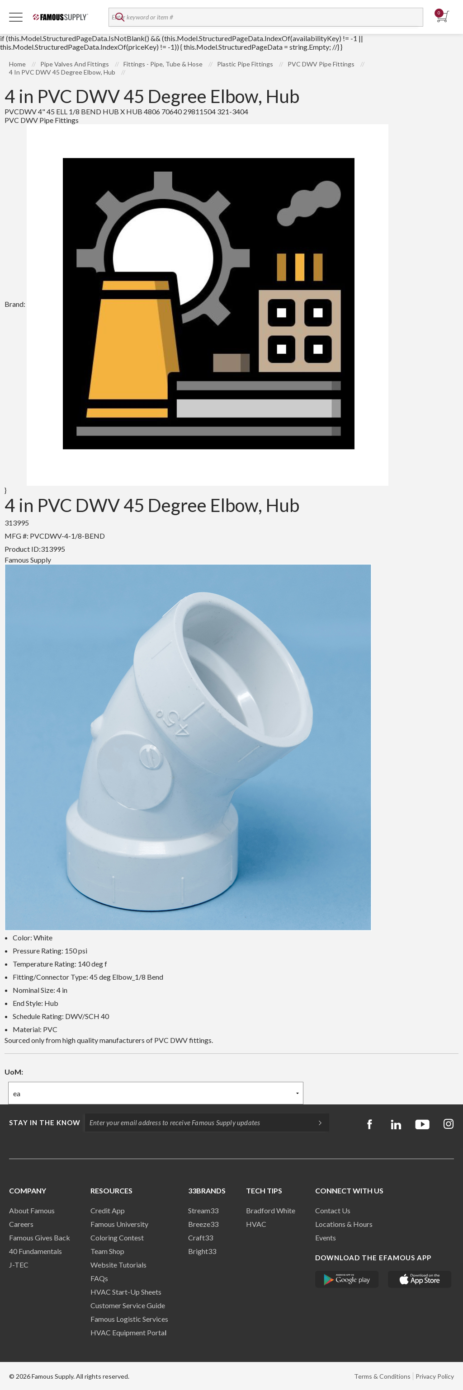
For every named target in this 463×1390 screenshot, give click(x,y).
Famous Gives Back (39, 1237)
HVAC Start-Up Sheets (125, 1291)
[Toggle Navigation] (16, 17)
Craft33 (200, 1237)
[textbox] (266, 17)
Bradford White (270, 1210)
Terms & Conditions (382, 1376)
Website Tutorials (118, 1264)
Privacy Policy (435, 1376)
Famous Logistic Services (129, 1319)
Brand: (196, 304)
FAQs (99, 1278)
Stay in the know (44, 1122)
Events (325, 1237)
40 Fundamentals (35, 1251)
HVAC (256, 1224)
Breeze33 (203, 1224)
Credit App (107, 1210)
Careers (21, 1224)
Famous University (119, 1224)
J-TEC (18, 1264)
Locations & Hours (344, 1224)
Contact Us (332, 1210)
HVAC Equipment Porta (127, 1332)
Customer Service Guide (127, 1305)
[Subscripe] (315, 1122)
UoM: (14, 1071)
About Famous (32, 1210)
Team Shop (107, 1251)
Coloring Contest (117, 1237)
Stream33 (203, 1210)
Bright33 (202, 1251)
